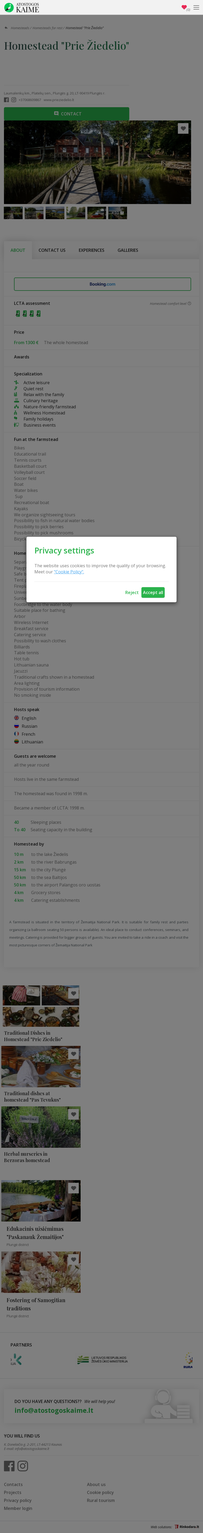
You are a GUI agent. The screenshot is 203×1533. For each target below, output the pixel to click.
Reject (132, 592)
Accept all (153, 592)
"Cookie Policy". (69, 572)
